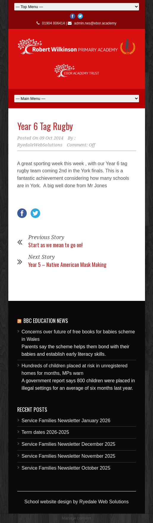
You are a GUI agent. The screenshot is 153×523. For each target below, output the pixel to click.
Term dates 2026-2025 (45, 432)
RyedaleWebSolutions (39, 145)
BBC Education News (45, 320)
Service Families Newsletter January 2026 (66, 420)
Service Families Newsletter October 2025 (66, 468)
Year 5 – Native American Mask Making (67, 264)
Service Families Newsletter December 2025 (69, 444)
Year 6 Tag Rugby (45, 126)
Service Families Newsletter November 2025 (69, 456)
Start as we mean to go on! (55, 245)
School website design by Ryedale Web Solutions (76, 501)
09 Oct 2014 (51, 138)
